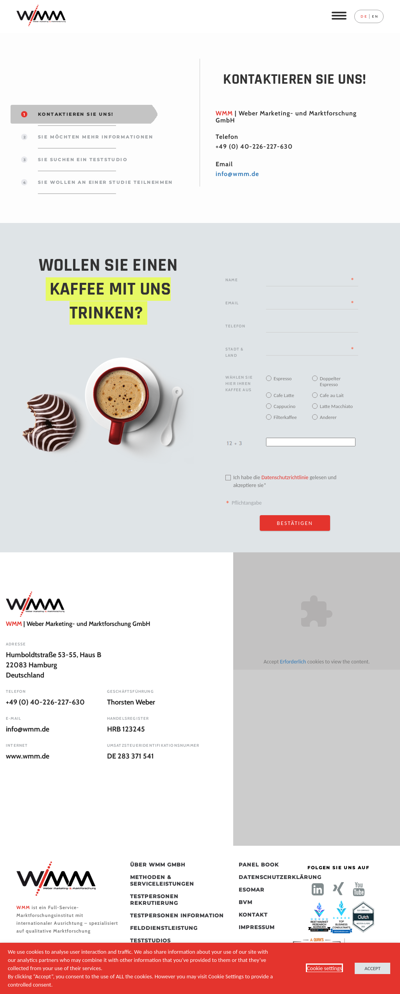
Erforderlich (293, 661)
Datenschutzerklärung (260, 877)
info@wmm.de (237, 174)
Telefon (235, 326)
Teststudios (150, 940)
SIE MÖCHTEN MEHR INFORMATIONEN (87, 137)
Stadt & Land (234, 352)
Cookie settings (324, 968)
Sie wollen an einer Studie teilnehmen (97, 182)
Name (231, 279)
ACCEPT (372, 968)
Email (232, 303)
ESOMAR (251, 889)
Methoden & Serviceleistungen (162, 880)
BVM (245, 902)
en (375, 16)
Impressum (257, 927)
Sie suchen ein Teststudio (74, 159)
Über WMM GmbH (158, 864)
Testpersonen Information (177, 915)
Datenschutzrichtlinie (284, 477)
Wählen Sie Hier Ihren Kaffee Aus (239, 383)
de (364, 16)
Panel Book (259, 864)
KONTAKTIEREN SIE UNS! (67, 114)
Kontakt (253, 914)
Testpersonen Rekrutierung (154, 899)
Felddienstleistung (164, 928)
